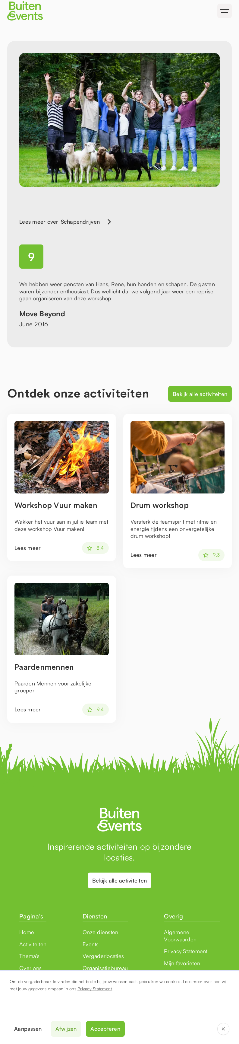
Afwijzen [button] (66, 1028)
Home (26, 932)
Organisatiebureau (105, 968)
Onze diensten (100, 932)
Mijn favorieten (182, 963)
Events (91, 944)
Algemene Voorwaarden (180, 935)
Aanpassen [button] (28, 1028)
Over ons (30, 968)
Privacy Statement (94, 988)
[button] (224, 11)
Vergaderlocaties (103, 956)
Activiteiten (32, 944)
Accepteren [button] (105, 1028)
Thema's (29, 956)
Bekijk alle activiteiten (200, 394)
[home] (62, 11)
